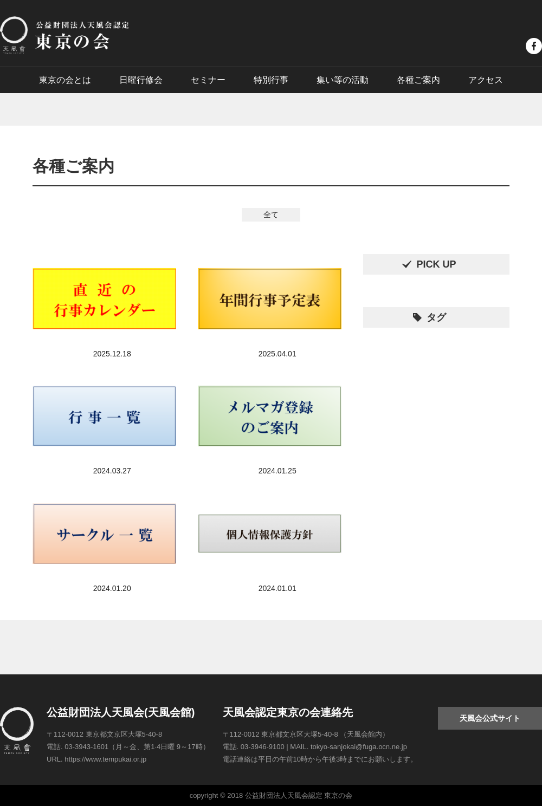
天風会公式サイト (490, 718)
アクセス (485, 80)
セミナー (208, 80)
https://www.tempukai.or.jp (105, 759)
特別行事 (271, 80)
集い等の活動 (343, 80)
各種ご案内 (418, 80)
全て (271, 214)
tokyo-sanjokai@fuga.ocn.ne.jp (359, 747)
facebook (534, 46)
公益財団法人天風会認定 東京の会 (64, 35)
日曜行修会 (141, 80)
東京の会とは (65, 80)
